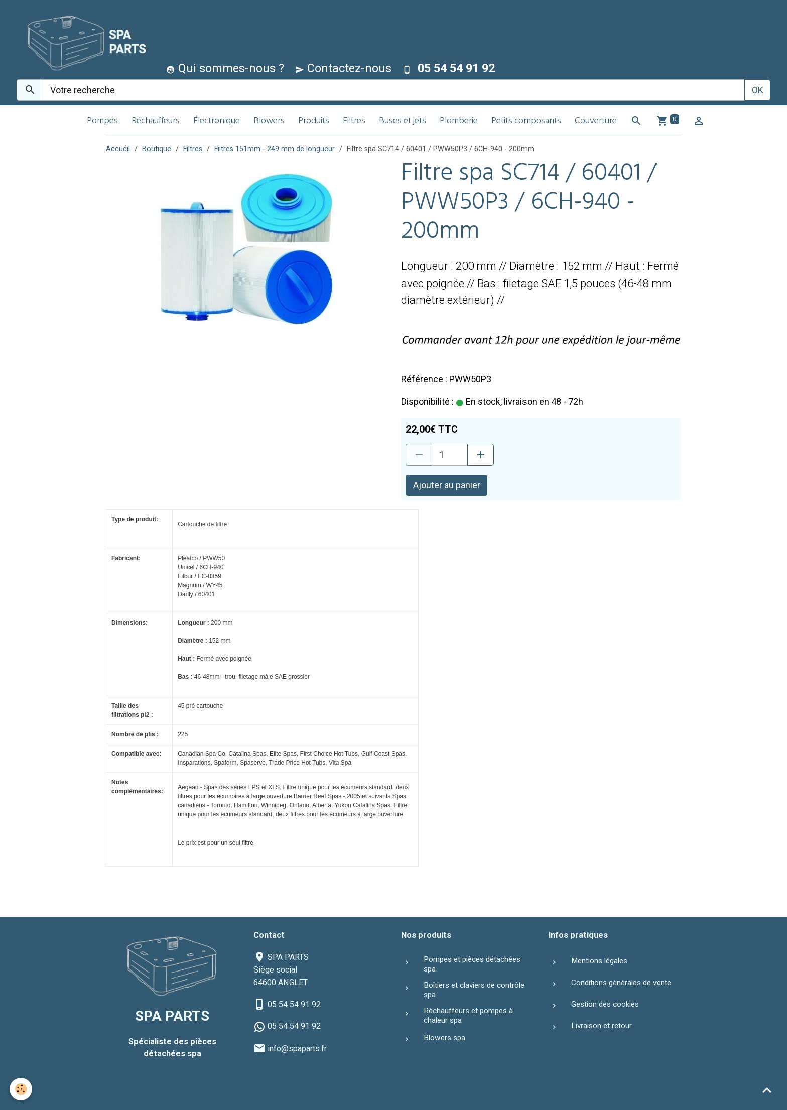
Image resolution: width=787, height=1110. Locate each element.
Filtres (354, 121)
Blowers (269, 121)
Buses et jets (402, 121)
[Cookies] (21, 1089)
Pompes (102, 121)
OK (757, 90)
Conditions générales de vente (621, 982)
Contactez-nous (343, 68)
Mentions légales (599, 960)
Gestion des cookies (605, 1004)
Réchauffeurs (156, 121)
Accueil (118, 149)
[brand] (83, 42)
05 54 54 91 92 (294, 1004)
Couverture (596, 121)
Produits (313, 121)
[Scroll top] (766, 1089)
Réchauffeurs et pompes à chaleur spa (468, 1015)
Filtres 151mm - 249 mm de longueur (274, 149)
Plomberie (459, 121)
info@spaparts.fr (297, 1048)
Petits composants (526, 121)
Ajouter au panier (446, 485)
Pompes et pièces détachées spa (472, 964)
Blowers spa (444, 1037)
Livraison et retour (601, 1025)
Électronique (216, 121)
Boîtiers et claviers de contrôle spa (474, 990)
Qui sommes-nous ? (225, 68)
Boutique (156, 149)
